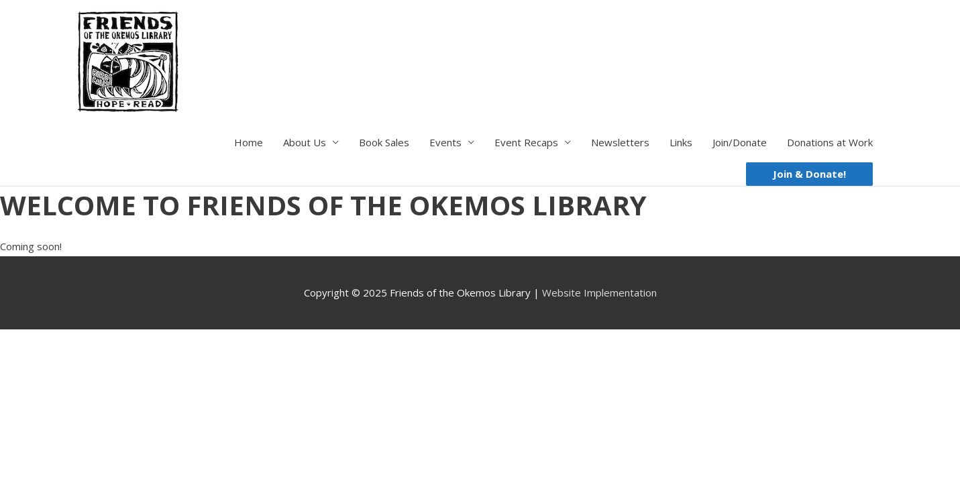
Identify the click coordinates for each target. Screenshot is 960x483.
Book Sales (384, 142)
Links (681, 142)
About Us (304, 142)
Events (445, 142)
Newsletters (620, 142)
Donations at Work (830, 142)
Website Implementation (599, 292)
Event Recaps (526, 142)
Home (248, 142)
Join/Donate (739, 142)
